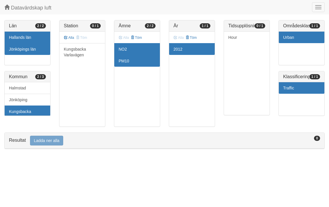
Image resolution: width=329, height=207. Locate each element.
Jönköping (18, 99)
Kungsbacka (20, 111)
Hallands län (20, 37)
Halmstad (17, 88)
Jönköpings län (22, 49)
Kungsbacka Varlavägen (75, 52)
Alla (69, 38)
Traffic (288, 88)
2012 (177, 49)
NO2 (123, 49)
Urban (288, 37)
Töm (136, 38)
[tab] (164, 141)
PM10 (124, 61)
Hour (232, 37)
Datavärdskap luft (27, 8)
